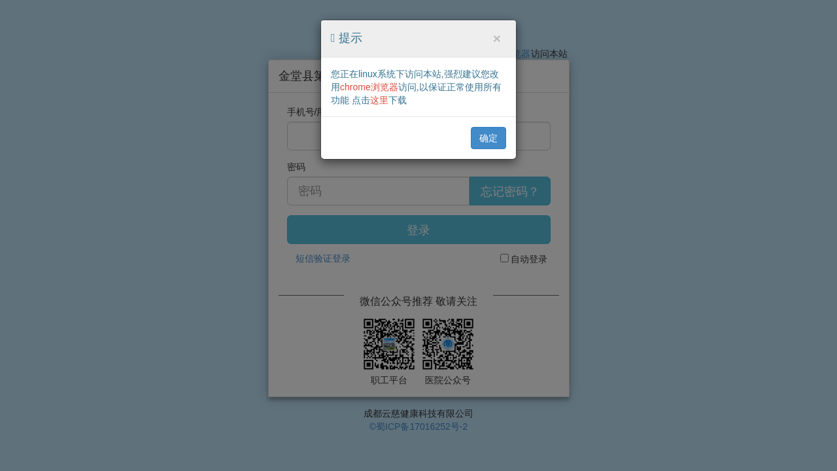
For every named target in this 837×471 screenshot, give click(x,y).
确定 (488, 138)
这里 (379, 100)
